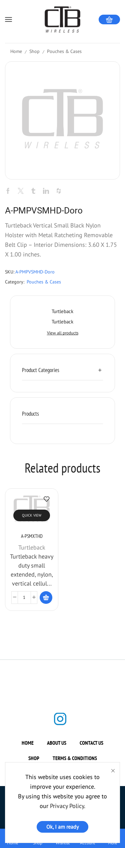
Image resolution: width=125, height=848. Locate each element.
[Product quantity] (24, 602)
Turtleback (31, 552)
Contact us (91, 747)
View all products (62, 333)
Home (16, 51)
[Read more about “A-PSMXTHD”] (46, 602)
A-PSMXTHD (32, 541)
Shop (34, 51)
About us (56, 747)
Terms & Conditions (75, 763)
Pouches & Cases (64, 51)
